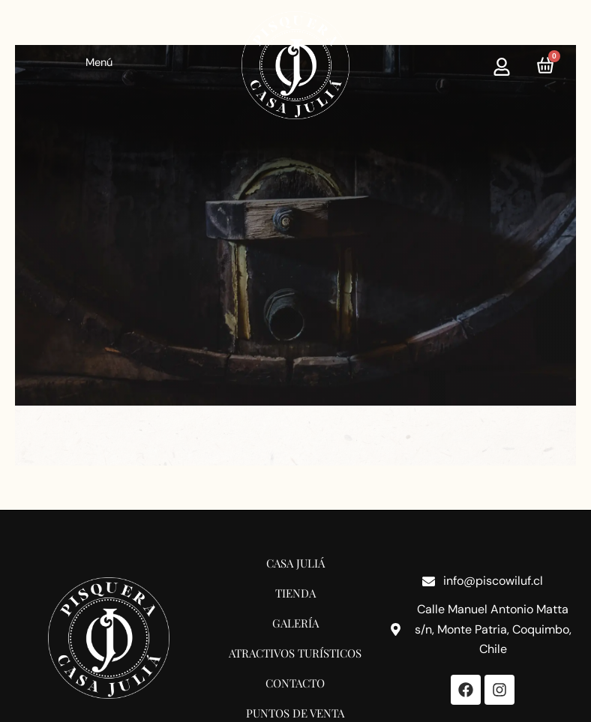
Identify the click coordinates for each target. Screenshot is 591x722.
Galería (295, 623)
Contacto (295, 683)
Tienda (295, 593)
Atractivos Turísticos (295, 653)
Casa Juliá (295, 563)
